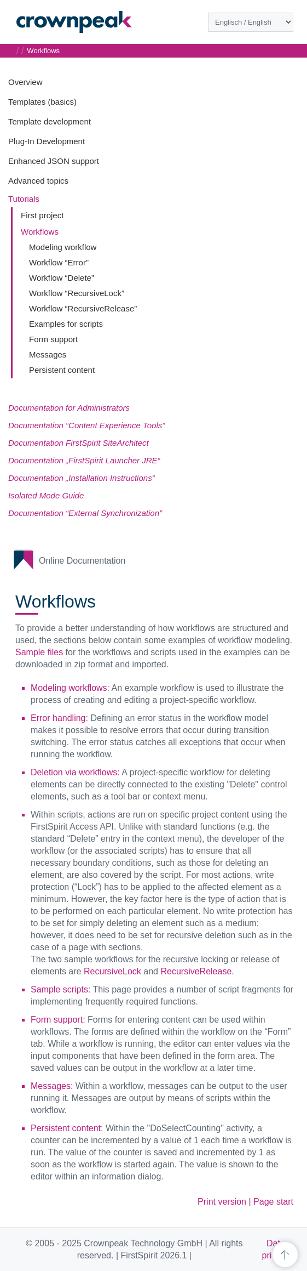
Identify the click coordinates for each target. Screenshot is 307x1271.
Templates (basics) (42, 101)
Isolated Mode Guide (46, 495)
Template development (49, 121)
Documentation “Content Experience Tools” (86, 425)
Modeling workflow (62, 247)
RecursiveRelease (195, 971)
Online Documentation (82, 560)
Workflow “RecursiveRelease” (83, 308)
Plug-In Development (46, 141)
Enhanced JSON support (53, 161)
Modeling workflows (69, 688)
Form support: (58, 1019)
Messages (47, 354)
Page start (273, 1201)
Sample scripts (59, 989)
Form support (53, 339)
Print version (222, 1201)
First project (42, 215)
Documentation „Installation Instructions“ (81, 478)
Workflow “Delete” (61, 277)
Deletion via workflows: (75, 772)
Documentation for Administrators (69, 407)
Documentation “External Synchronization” (85, 513)
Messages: (52, 1086)
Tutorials (23, 198)
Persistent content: (67, 1128)
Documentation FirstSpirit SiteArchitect (78, 442)
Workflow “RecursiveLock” (76, 293)
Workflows (40, 231)
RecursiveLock (112, 971)
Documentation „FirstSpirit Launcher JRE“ (84, 460)
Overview (25, 82)
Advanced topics (38, 180)
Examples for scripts (66, 323)
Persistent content (62, 370)
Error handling (58, 718)
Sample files (39, 652)
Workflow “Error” (59, 262)
